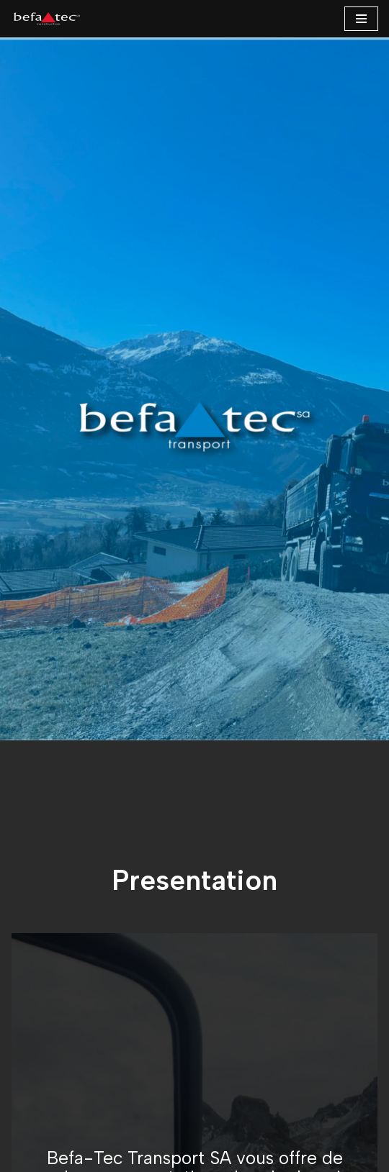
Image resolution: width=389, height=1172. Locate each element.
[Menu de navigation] (361, 18)
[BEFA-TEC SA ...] (47, 18)
